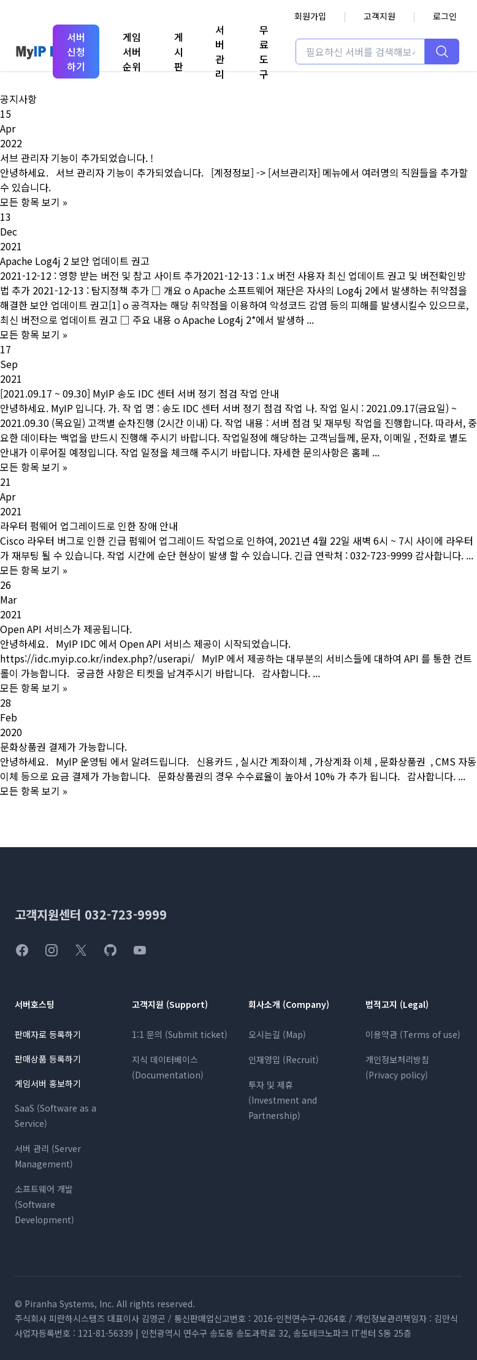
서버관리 (219, 51)
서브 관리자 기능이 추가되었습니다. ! (76, 157)
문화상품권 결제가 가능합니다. (63, 746)
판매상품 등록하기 (48, 1059)
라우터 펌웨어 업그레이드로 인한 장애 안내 (89, 525)
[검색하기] (442, 51)
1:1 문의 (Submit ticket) (179, 1034)
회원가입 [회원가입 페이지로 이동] (310, 16)
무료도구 (264, 51)
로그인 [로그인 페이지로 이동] (445, 16)
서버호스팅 (35, 1004)
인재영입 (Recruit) (283, 1059)
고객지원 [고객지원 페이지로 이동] (379, 16)
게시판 (178, 51)
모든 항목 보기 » (33, 201)
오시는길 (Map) (277, 1034)
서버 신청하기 (76, 51)
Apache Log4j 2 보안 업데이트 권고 (75, 260)
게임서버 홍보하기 (48, 1083)
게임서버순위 (132, 51)
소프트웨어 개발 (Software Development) (44, 1204)
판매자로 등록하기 (48, 1034)
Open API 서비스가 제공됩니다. (66, 628)
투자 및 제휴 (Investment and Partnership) (282, 1099)
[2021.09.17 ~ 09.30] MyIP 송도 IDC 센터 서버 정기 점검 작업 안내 (139, 393)
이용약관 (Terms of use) (412, 1034)
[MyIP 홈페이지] (44, 52)
